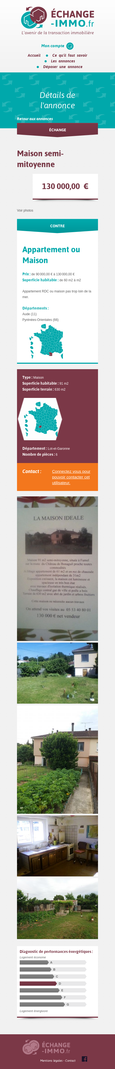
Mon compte (52, 45)
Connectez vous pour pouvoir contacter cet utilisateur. (71, 477)
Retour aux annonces (35, 119)
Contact (70, 1060)
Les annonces (63, 61)
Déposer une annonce (63, 67)
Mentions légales (51, 1060)
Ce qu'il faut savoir (69, 55)
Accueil (34, 55)
